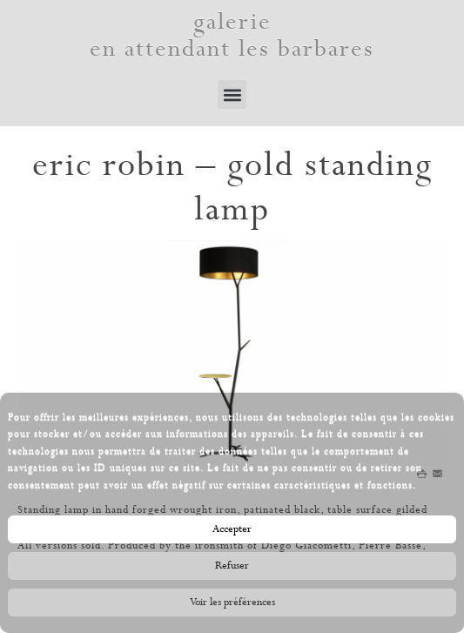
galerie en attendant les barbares (232, 35)
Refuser (232, 569)
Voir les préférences (232, 606)
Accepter (232, 533)
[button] (232, 94)
